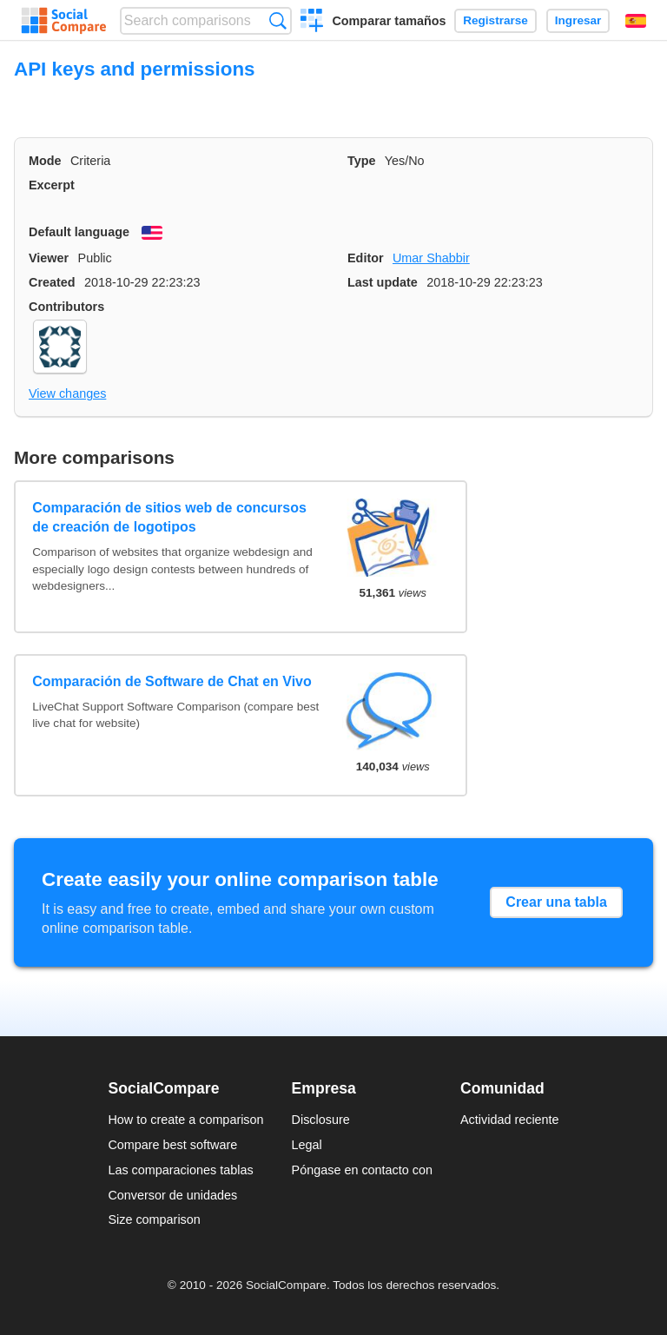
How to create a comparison (185, 1120)
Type (361, 161)
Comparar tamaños (389, 21)
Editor (365, 258)
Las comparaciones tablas (180, 1170)
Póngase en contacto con (362, 1170)
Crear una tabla (555, 902)
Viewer (49, 258)
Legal (307, 1145)
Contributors (66, 307)
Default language (79, 232)
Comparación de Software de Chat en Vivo (172, 681)
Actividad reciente (509, 1120)
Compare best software (172, 1145)
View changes (67, 393)
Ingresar (578, 20)
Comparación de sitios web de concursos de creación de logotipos (169, 517)
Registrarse (495, 20)
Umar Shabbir (431, 258)
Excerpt (52, 185)
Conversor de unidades (172, 1195)
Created (52, 282)
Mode (45, 161)
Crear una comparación (312, 22)
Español (635, 21)
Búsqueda (277, 20)
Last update (382, 282)
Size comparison (154, 1219)
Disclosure (321, 1120)
